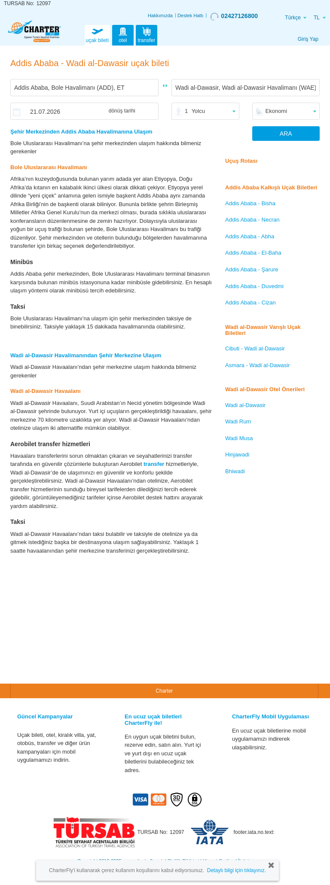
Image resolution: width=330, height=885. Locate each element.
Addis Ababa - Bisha (250, 203)
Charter (164, 691)
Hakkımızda (160, 15)
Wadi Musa (239, 438)
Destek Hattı (190, 15)
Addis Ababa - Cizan (250, 302)
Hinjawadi (237, 454)
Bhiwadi (235, 471)
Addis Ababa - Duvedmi (254, 286)
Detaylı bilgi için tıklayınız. (236, 870)
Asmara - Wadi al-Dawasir (257, 365)
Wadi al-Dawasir (245, 405)
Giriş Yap (308, 39)
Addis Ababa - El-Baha (253, 252)
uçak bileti (97, 34)
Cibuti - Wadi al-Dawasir (255, 348)
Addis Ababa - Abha (249, 236)
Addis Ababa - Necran (252, 219)
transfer (147, 34)
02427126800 (234, 16)
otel (123, 34)
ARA (286, 133)
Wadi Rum (238, 421)
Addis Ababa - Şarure (251, 269)
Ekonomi (276, 111)
